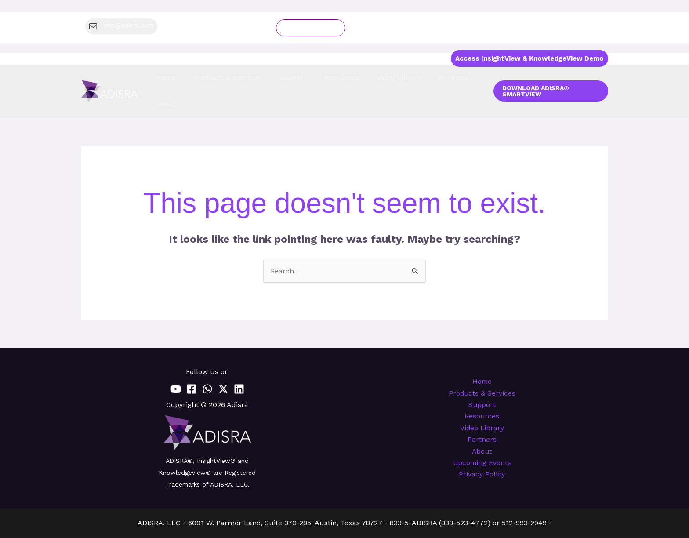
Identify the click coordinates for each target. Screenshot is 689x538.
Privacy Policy (482, 452)
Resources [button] (339, 79)
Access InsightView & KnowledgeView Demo (529, 58)
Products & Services (482, 368)
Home (199, 79)
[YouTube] (175, 365)
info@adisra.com (313, 523)
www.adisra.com (377, 523)
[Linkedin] (239, 365)
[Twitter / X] (223, 365)
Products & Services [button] (249, 79)
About (481, 428)
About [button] (460, 79)
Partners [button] (429, 79)
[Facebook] (191, 365)
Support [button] (302, 79)
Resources (482, 392)
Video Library (385, 79)
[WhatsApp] (207, 365)
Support (482, 380)
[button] (574, 28)
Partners (482, 416)
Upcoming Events (482, 440)
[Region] (598, 27)
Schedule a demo (311, 28)
